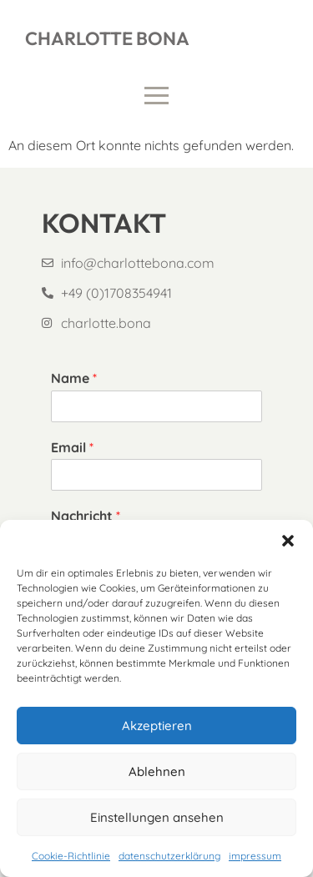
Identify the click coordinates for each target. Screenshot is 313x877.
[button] (288, 540)
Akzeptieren (157, 725)
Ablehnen (157, 771)
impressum (255, 855)
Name (74, 378)
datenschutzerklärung (169, 855)
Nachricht (85, 515)
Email (72, 447)
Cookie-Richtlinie (71, 855)
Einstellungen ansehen (157, 817)
